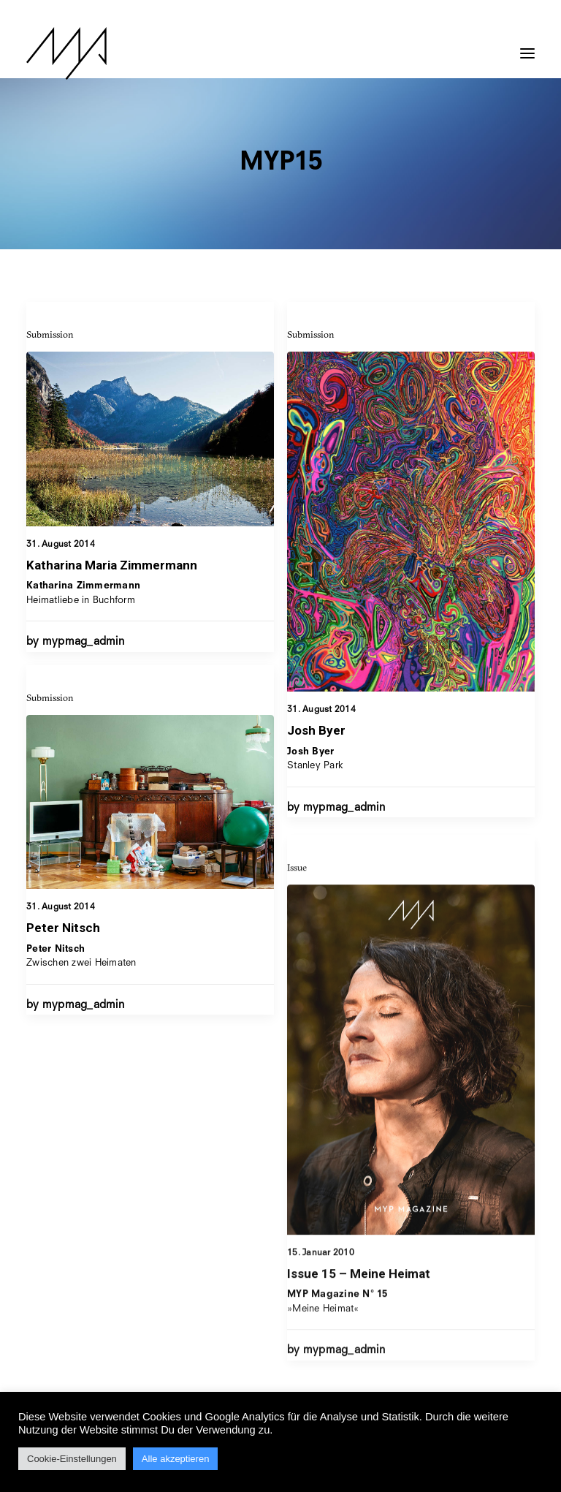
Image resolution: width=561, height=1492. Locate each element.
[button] (527, 46)
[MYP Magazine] (66, 53)
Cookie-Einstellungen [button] (72, 1458)
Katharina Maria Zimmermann (111, 565)
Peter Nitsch (63, 976)
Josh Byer (316, 730)
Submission (50, 334)
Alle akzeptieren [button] (176, 1458)
